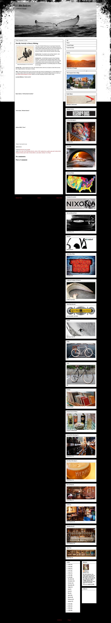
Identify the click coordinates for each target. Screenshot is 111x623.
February (70, 599)
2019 (69, 566)
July (69, 589)
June (69, 591)
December (70, 579)
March (69, 597)
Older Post (59, 197)
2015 (69, 575)
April (69, 595)
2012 (69, 606)
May (69, 593)
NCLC (68, 42)
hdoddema (59, 620)
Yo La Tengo (48, 152)
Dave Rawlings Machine (29, 151)
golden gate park (50, 151)
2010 (69, 610)
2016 (69, 573)
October (70, 583)
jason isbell (26, 152)
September (70, 585)
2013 (69, 604)
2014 (69, 577)
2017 (69, 570)
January (70, 601)
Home (39, 197)
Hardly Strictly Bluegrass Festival (24, 74)
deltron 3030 (37, 151)
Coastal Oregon (70, 45)
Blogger (69, 620)
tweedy (43, 152)
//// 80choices (23, 5)
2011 (69, 608)
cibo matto (21, 151)
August (69, 587)
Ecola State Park (70, 47)
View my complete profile (88, 584)
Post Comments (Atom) (42, 202)
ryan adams (38, 152)
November (70, 581)
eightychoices (44, 151)
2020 (69, 564)
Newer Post (19, 197)
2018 (69, 568)
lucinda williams (32, 152)
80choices (86, 571)
